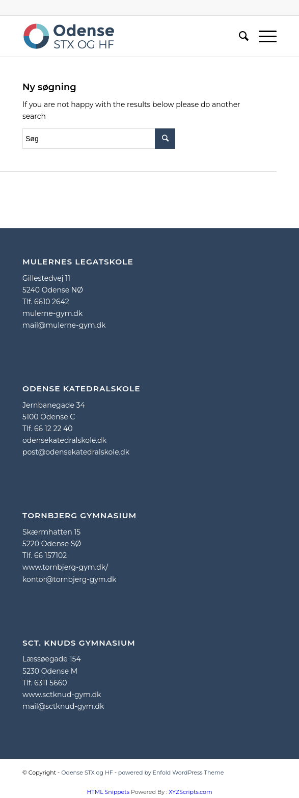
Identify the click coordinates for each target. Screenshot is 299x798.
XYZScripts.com (190, 791)
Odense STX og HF (87, 772)
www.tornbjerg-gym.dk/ (65, 567)
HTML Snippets (108, 791)
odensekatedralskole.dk (64, 440)
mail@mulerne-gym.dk (63, 325)
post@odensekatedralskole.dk (75, 452)
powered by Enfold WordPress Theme (171, 772)
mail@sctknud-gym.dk (63, 706)
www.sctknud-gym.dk (61, 694)
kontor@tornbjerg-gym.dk (69, 579)
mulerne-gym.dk (52, 313)
